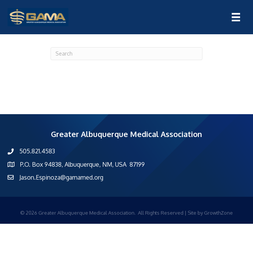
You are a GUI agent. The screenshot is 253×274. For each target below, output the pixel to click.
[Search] (126, 53)
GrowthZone (218, 213)
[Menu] (235, 17)
